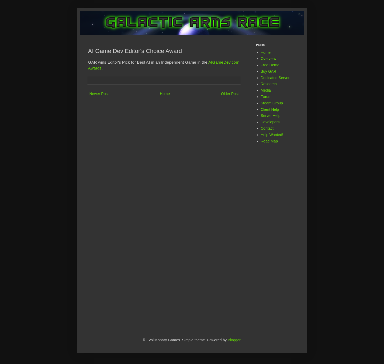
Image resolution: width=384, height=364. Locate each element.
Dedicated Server (275, 78)
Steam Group (272, 103)
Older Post (230, 94)
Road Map (269, 141)
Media (266, 90)
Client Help (270, 109)
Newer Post (99, 94)
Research (269, 84)
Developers (270, 122)
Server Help (271, 115)
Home (165, 94)
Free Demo (270, 65)
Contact (267, 128)
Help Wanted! (272, 135)
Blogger (234, 340)
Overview (268, 58)
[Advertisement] (277, 232)
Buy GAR (268, 71)
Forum (266, 97)
